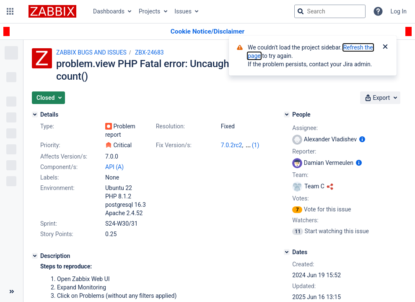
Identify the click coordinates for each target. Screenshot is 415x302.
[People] (287, 114)
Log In (399, 11)
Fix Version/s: (174, 145)
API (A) (114, 167)
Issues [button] (183, 11)
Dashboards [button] (108, 11)
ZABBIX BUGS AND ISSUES (91, 52)
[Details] (35, 114)
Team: (300, 175)
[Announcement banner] (207, 31)
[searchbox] (330, 11)
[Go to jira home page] (52, 11)
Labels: (49, 177)
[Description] (35, 256)
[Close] (385, 47)
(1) (255, 145)
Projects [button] (149, 11)
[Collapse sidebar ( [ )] (11, 291)
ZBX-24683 (149, 52)
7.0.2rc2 (231, 145)
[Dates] (287, 252)
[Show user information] (362, 139)
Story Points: (56, 234)
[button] (10, 11)
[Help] (378, 11)
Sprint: (48, 223)
